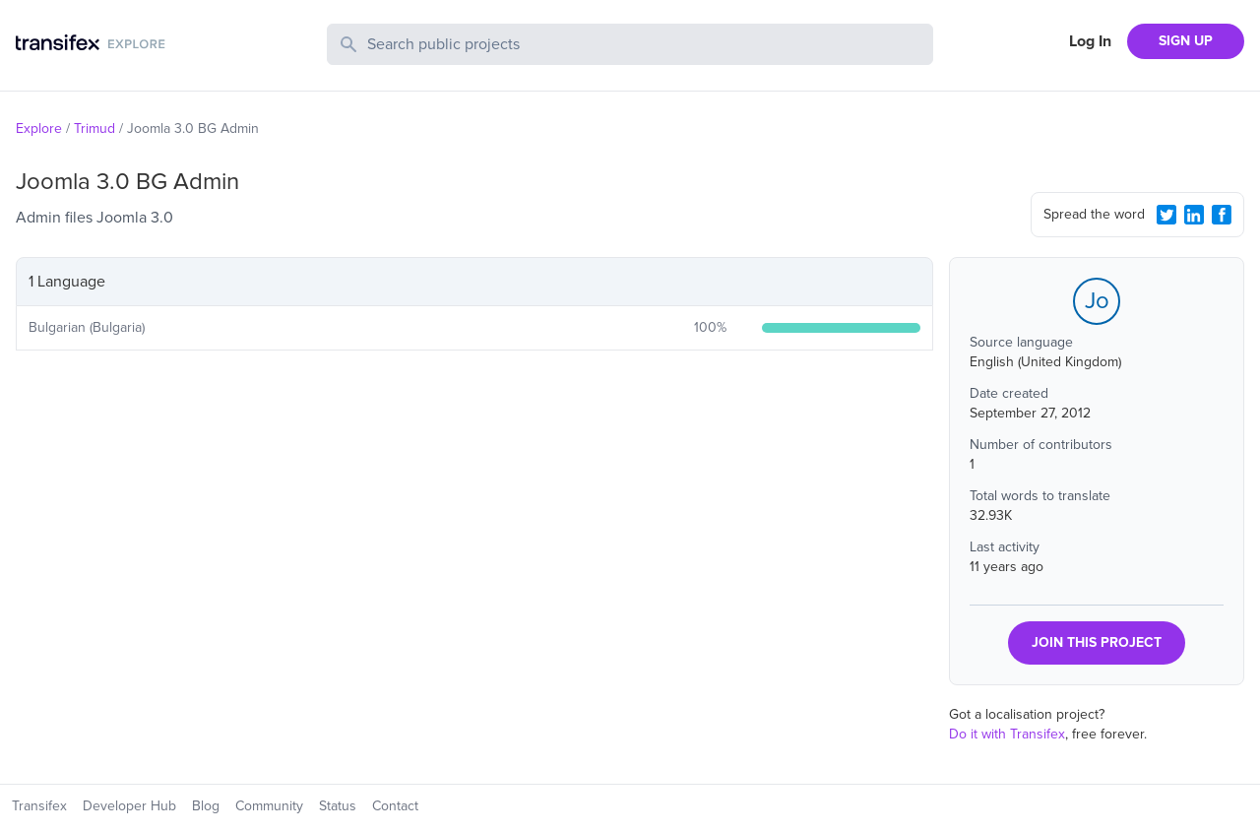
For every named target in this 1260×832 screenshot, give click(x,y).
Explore (39, 128)
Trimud (94, 128)
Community (269, 806)
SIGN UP (1186, 40)
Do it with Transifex (1007, 734)
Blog (206, 806)
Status (337, 806)
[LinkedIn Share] (1194, 214)
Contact (395, 806)
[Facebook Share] (1221, 214)
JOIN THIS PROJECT (1097, 642)
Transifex (39, 806)
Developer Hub (129, 806)
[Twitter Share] (1166, 214)
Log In (1090, 41)
